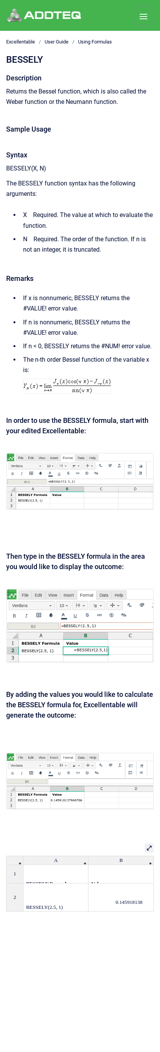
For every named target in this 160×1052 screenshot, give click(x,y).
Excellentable (20, 42)
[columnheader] (15, 860)
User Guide (56, 42)
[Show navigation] (143, 16)
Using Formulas (95, 42)
